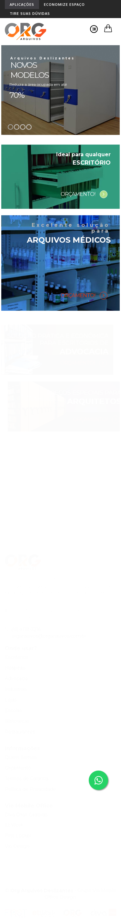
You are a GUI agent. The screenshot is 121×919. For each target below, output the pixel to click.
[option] (60, 90)
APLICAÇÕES (22, 4)
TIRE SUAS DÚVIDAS (30, 13)
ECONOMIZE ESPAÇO (64, 4)
